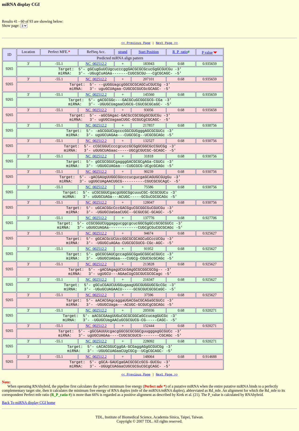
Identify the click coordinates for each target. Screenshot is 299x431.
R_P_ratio (180, 52)
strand (122, 52)
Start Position (149, 52)
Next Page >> (167, 43)
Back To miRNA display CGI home (28, 404)
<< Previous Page (135, 43)
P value (207, 53)
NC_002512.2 (96, 64)
